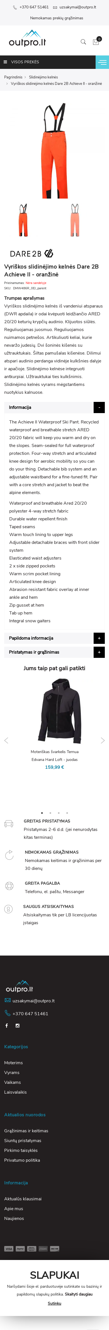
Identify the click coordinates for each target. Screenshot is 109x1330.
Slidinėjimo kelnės (43, 77)
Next (103, 740)
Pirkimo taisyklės (21, 1150)
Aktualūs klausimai (23, 1199)
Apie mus (13, 1209)
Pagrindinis (13, 77)
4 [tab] (67, 813)
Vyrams (12, 1073)
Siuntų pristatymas (22, 1141)
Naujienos (14, 1218)
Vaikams (12, 1082)
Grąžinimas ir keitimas (26, 1131)
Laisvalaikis (15, 1092)
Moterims (13, 1063)
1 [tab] (42, 813)
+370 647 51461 (31, 7)
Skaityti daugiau (79, 1294)
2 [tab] (50, 813)
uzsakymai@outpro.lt (74, 7)
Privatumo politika (22, 1160)
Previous (6, 740)
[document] (54, 1288)
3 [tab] (58, 813)
